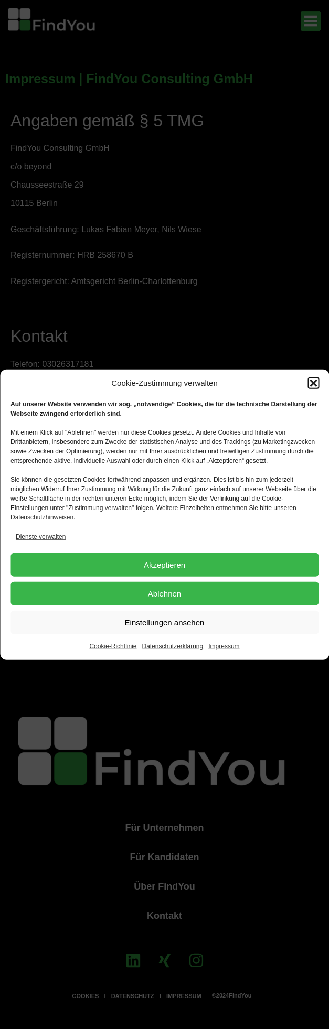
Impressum (223, 646)
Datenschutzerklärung (172, 646)
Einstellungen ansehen (165, 622)
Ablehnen (164, 593)
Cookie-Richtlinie (112, 646)
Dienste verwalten (41, 536)
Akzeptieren (164, 564)
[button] (313, 383)
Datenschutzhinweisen (41, 517)
